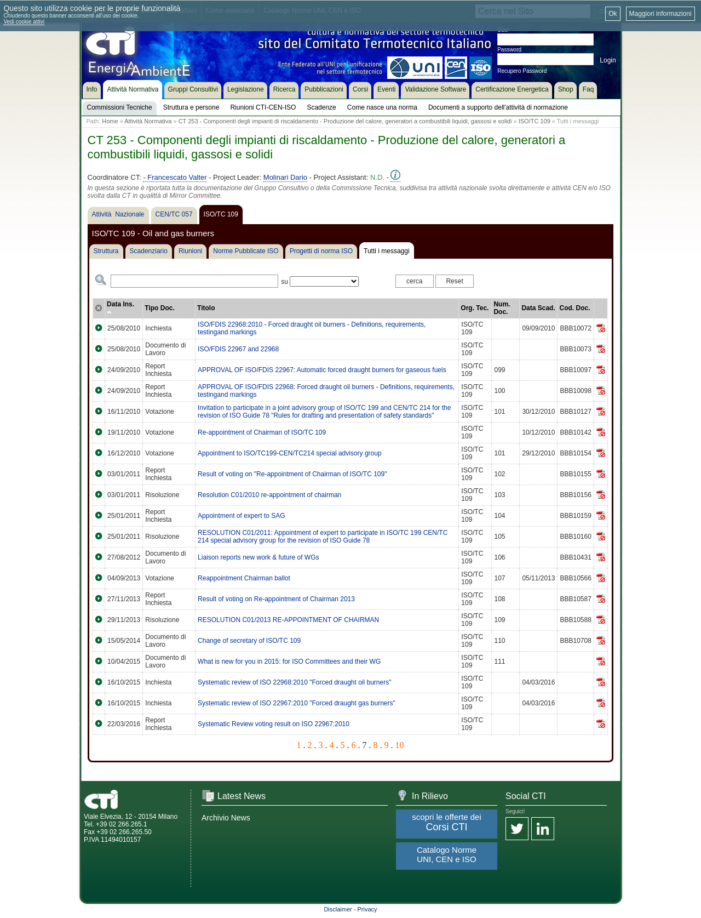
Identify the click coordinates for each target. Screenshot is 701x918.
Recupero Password (522, 71)
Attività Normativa (147, 121)
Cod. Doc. (574, 308)
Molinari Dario (285, 177)
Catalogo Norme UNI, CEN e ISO (446, 854)
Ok (612, 14)
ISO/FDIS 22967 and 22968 (238, 349)
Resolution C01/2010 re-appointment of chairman (269, 495)
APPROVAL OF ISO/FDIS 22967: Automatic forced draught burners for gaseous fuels (322, 370)
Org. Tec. (475, 308)
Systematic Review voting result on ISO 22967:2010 (273, 724)
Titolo (206, 308)
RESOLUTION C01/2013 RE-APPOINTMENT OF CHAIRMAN (288, 620)
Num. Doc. (501, 308)
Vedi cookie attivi (23, 22)
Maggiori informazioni (660, 14)
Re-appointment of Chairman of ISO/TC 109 (262, 432)
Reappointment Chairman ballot (244, 578)
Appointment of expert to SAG (241, 516)
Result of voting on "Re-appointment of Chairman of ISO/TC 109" (292, 474)
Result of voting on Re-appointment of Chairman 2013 (276, 599)
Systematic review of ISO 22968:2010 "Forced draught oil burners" (294, 682)
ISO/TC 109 (534, 121)
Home (110, 121)
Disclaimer (338, 909)
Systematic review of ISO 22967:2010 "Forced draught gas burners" (296, 703)
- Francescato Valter (174, 177)
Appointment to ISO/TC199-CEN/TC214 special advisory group (290, 453)
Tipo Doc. (159, 308)
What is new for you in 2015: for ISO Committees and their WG (289, 661)
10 (399, 745)
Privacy (367, 909)
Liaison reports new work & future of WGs (258, 557)
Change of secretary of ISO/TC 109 (249, 641)
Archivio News (226, 817)
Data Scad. (538, 308)
